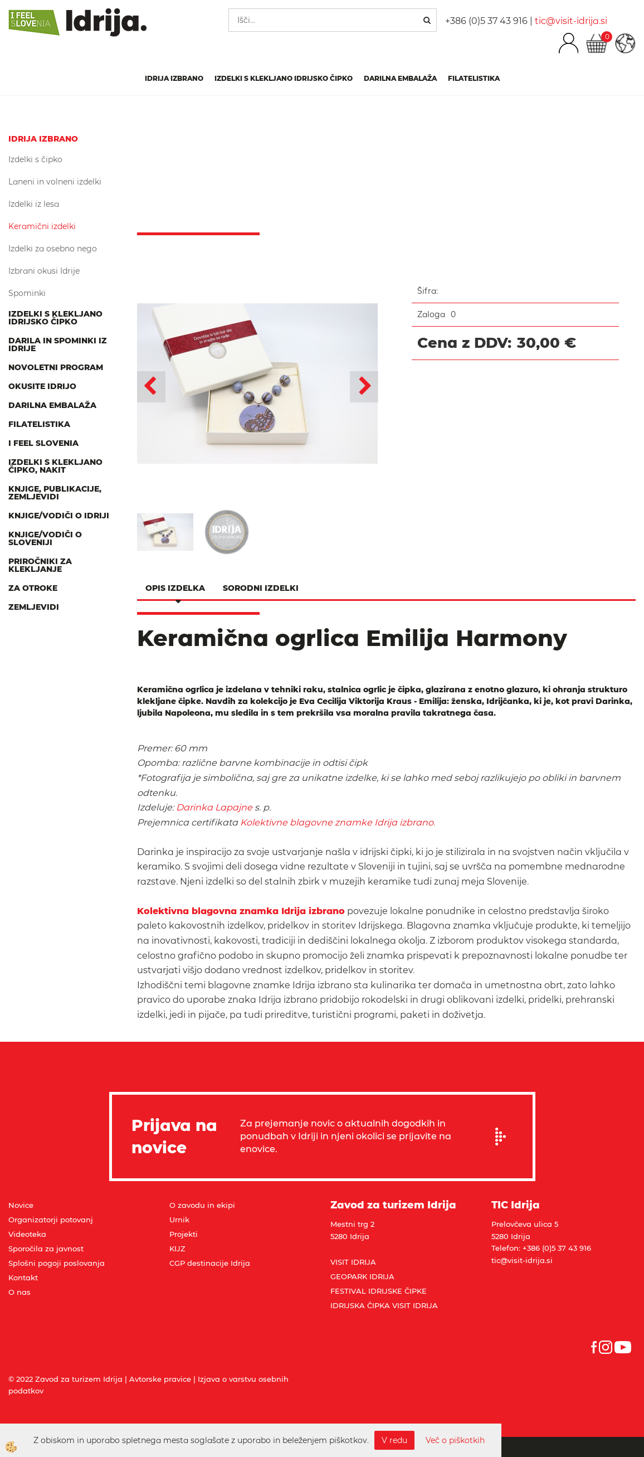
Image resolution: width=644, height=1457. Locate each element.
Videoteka (27, 1234)
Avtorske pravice (160, 1379)
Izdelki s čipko (35, 159)
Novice (20, 1205)
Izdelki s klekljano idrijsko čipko (283, 78)
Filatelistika (474, 78)
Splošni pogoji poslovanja (56, 1263)
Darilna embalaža (400, 78)
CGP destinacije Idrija (209, 1263)
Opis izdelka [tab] (175, 588)
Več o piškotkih (455, 1440)
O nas (19, 1292)
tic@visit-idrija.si (571, 21)
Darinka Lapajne (214, 807)
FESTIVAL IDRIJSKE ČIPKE (378, 1290)
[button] (364, 386)
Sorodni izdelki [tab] (261, 588)
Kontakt (23, 1277)
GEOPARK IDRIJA (362, 1276)
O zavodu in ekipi (202, 1205)
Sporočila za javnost (46, 1248)
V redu (394, 1440)
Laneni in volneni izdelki (54, 182)
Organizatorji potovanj (50, 1219)
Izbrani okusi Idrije (44, 271)
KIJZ (177, 1248)
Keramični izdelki (42, 226)
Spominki (27, 293)
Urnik (179, 1219)
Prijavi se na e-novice (504, 1136)
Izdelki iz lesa (33, 204)
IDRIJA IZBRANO (174, 78)
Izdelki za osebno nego (52, 249)
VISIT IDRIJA (353, 1261)
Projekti (183, 1234)
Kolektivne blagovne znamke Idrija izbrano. (337, 822)
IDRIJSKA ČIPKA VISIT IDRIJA (384, 1305)
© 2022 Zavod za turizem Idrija (65, 1379)
